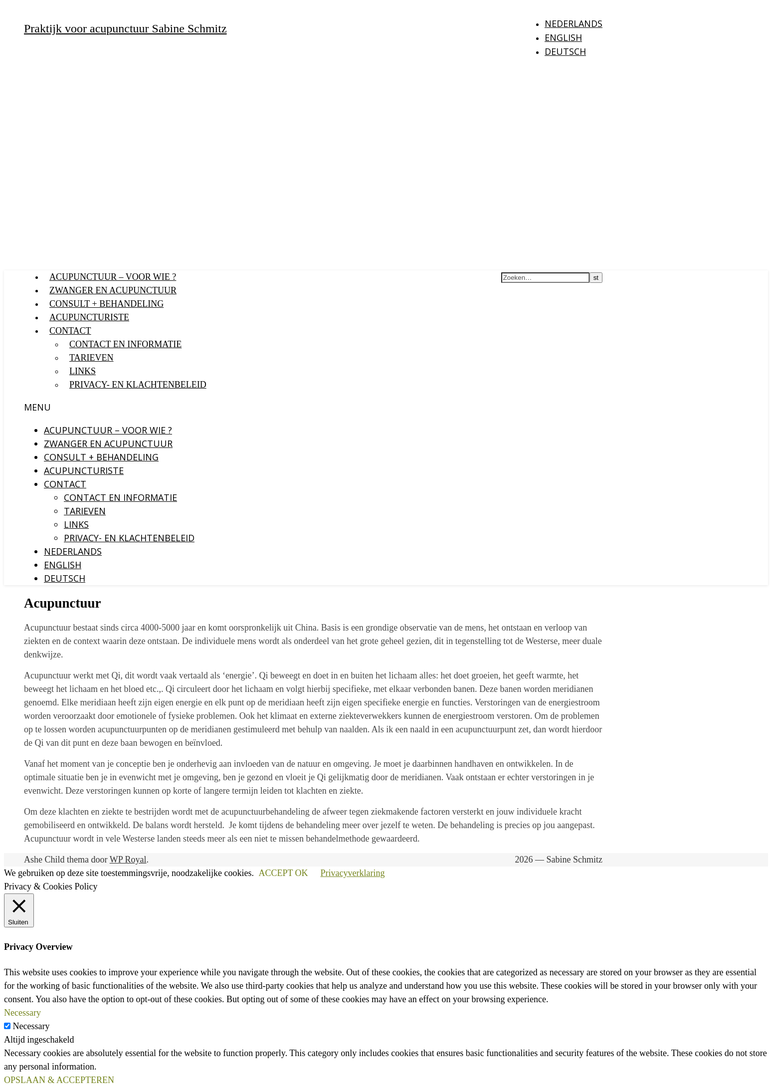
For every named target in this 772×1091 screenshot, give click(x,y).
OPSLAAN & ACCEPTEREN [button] (59, 1080)
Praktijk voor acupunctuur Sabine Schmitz (125, 28)
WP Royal (128, 860)
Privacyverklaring (353, 873)
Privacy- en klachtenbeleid (137, 385)
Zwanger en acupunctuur (113, 290)
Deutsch (565, 51)
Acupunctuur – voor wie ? (112, 277)
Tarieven (91, 358)
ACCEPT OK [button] (283, 873)
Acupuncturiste (89, 317)
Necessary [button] (22, 1013)
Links (82, 371)
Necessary (31, 1026)
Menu (37, 407)
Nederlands (573, 23)
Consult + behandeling (106, 304)
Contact (70, 331)
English (563, 37)
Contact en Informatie (125, 344)
